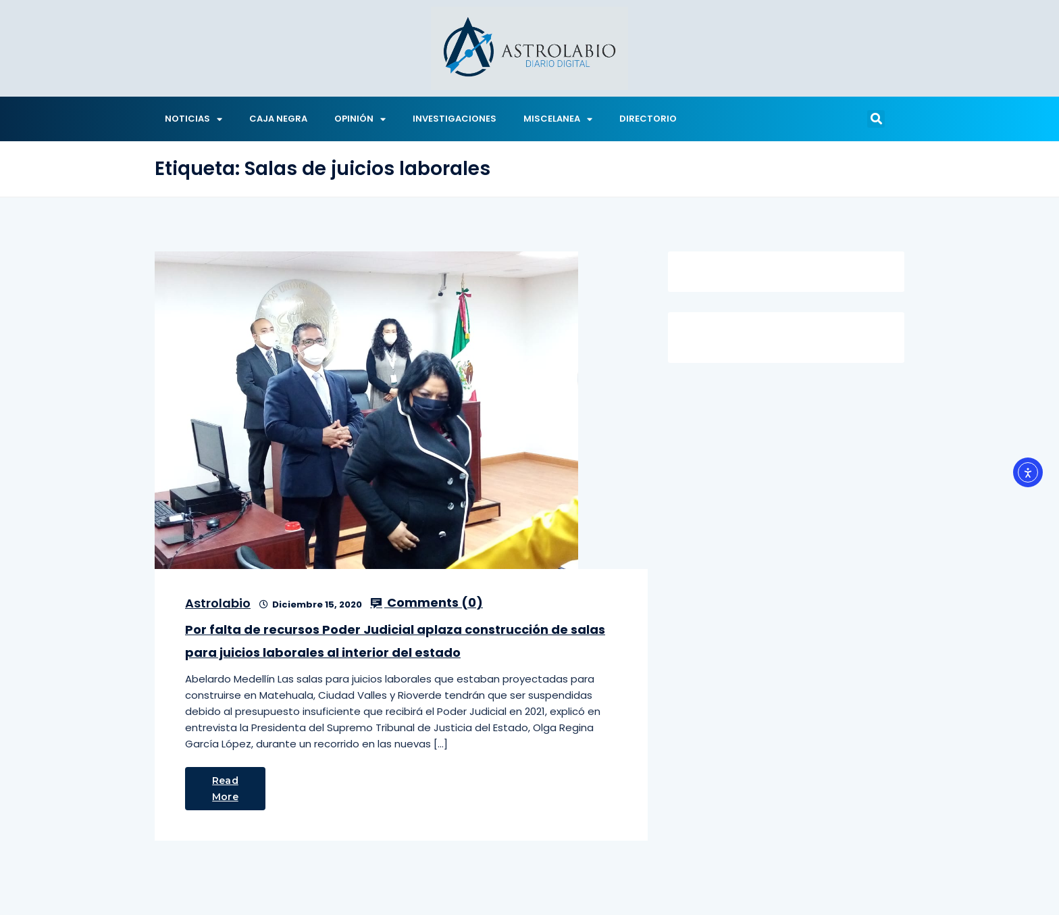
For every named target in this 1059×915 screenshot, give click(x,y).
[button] (876, 119)
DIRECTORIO (648, 118)
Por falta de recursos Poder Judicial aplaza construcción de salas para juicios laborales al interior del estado (395, 641)
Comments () (426, 603)
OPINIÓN (360, 119)
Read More (225, 788)
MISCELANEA (557, 119)
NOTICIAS (193, 119)
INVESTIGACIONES (454, 118)
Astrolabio (218, 603)
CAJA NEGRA (278, 118)
